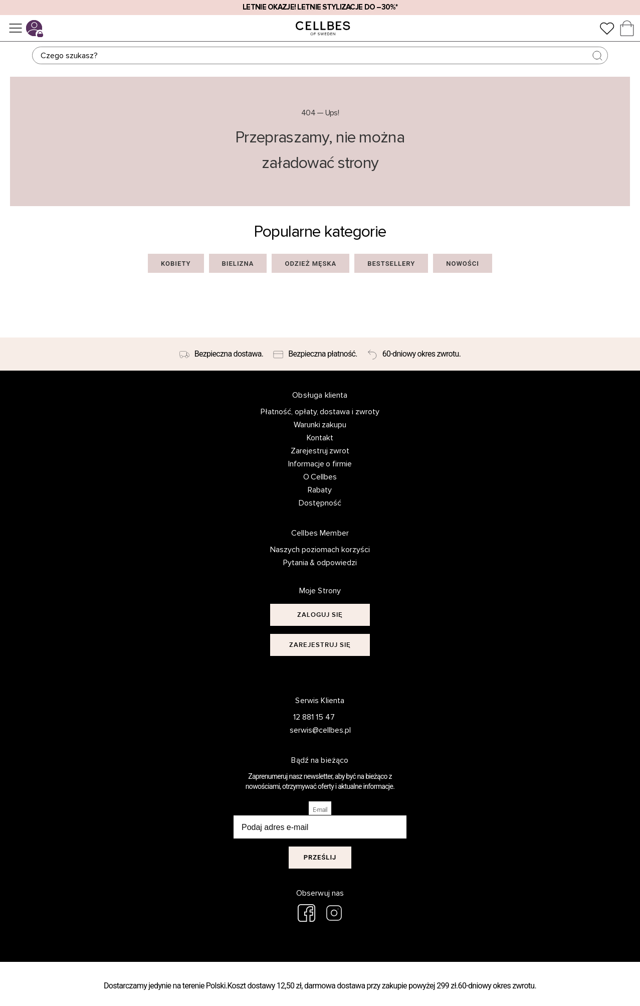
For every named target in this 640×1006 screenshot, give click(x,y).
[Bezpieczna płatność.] (315, 354)
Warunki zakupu (320, 425)
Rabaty (320, 490)
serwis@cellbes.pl (314, 730)
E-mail (320, 809)
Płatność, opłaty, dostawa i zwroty (320, 412)
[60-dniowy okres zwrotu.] (414, 354)
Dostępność (320, 503)
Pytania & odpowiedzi (320, 563)
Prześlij (320, 857)
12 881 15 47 (314, 717)
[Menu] (15, 28)
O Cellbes (320, 477)
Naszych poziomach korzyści (320, 550)
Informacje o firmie (320, 464)
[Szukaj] (320, 55)
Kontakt (320, 438)
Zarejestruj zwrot (320, 451)
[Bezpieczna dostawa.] (221, 354)
